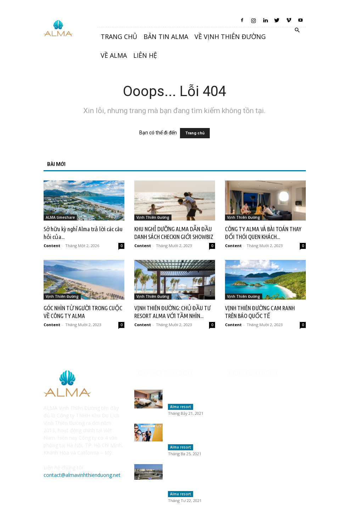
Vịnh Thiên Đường (152, 217)
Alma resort (180, 406)
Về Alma (114, 55)
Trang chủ (119, 36)
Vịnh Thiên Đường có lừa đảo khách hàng (190, 396)
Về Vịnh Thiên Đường (230, 36)
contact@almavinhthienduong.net (82, 475)
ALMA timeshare (60, 217)
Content (52, 245)
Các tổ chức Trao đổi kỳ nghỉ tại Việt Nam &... (190, 434)
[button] (297, 30)
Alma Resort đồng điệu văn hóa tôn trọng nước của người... (187, 479)
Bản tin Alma (165, 36)
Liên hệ (145, 55)
